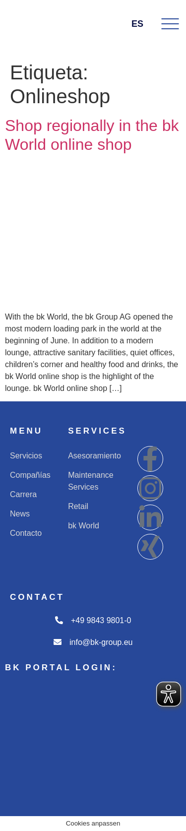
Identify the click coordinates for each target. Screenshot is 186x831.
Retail (78, 506)
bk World (83, 525)
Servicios (26, 455)
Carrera (23, 494)
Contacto (26, 533)
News (20, 514)
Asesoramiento (94, 455)
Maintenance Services (91, 481)
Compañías (30, 475)
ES (142, 24)
